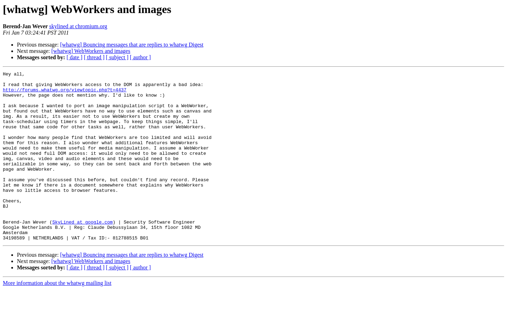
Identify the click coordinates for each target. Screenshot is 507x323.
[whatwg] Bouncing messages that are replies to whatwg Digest (132, 45)
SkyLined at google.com (82, 252)
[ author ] (140, 57)
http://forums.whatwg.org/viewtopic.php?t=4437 (64, 94)
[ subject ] (117, 57)
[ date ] (74, 57)
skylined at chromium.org (78, 26)
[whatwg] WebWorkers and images (90, 51)
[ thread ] (94, 57)
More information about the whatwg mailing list (57, 317)
